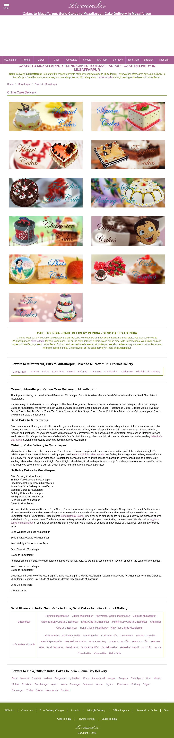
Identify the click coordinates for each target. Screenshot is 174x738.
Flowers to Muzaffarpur (57, 615)
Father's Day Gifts (145, 635)
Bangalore (60, 678)
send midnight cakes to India (89, 454)
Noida (63, 684)
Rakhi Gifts (115, 653)
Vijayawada (52, 690)
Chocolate (71, 59)
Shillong (135, 684)
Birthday (148, 59)
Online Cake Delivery (21, 92)
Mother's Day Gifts (118, 641)
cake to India (37, 341)
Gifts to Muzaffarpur (82, 615)
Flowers (26, 59)
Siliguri (146, 684)
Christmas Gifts (109, 635)
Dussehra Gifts (109, 647)
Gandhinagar (41, 684)
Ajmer (54, 684)
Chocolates (58, 371)
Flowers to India (86, 718)
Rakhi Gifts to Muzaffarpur (94, 627)
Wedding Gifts (90, 635)
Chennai (36, 678)
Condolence (126, 635)
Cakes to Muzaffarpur (144, 615)
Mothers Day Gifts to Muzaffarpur (129, 621)
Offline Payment (120, 710)
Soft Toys (118, 59)
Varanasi (88, 684)
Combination (110, 371)
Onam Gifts (100, 653)
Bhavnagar (17, 690)
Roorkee (65, 690)
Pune (86, 678)
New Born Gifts (139, 641)
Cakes (41, 59)
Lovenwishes (87, 6)
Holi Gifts (147, 647)
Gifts (56, 59)
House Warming (97, 641)
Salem (39, 690)
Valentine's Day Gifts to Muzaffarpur (59, 621)
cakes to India (105, 77)
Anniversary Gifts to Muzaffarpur (113, 615)
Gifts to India (19, 371)
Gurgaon (123, 678)
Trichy (30, 690)
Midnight (163, 59)
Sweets (87, 59)
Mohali (15, 684)
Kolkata (48, 678)
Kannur (99, 684)
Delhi (14, 678)
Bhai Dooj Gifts (55, 647)
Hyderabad (74, 678)
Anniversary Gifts (71, 635)
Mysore (110, 684)
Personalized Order (146, 710)
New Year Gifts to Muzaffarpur (127, 627)
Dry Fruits (102, 59)
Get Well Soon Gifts (75, 641)
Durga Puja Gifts (90, 647)
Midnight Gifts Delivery (148, 371)
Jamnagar (75, 684)
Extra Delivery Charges (52, 710)
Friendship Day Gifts (51, 641)
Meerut (157, 678)
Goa (148, 678)
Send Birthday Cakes (72, 516)
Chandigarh (137, 678)
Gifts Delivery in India (24, 644)
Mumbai (24, 678)
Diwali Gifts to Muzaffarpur (95, 621)
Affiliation (9, 710)
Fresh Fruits (133, 59)
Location (75, 710)
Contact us (27, 710)
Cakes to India (109, 718)
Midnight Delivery (96, 710)
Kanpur (111, 678)
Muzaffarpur (10, 59)
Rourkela (26, 684)
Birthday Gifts (52, 635)
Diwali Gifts (72, 647)
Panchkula (122, 684)
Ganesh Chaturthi (129, 647)
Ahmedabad (98, 678)
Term (166, 710)
